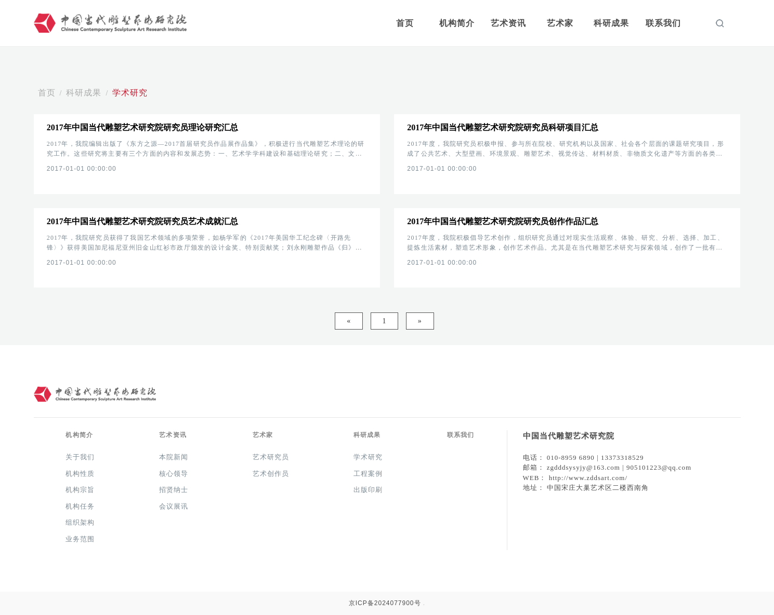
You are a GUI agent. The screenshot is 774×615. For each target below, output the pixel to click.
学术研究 (130, 92)
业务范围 (80, 539)
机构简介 (457, 23)
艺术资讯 (508, 23)
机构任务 (80, 506)
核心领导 (173, 473)
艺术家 (560, 23)
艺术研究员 (271, 457)
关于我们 (80, 457)
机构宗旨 (80, 490)
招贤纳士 (173, 490)
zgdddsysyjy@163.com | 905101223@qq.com (619, 467)
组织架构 (80, 522)
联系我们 (663, 23)
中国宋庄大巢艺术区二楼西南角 (598, 487)
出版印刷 (368, 490)
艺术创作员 (271, 473)
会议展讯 (173, 506)
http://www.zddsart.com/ (588, 478)
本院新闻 (173, 457)
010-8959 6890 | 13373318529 (595, 457)
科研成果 (611, 23)
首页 (405, 23)
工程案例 (368, 473)
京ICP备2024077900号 (385, 603)
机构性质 (80, 473)
